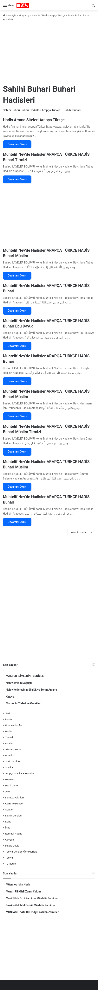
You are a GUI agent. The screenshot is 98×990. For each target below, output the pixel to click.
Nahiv (8, 719)
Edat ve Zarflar (13, 725)
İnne (7, 827)
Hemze (9, 779)
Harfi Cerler (12, 785)
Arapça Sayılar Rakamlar (19, 773)
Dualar (9, 743)
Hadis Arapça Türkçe (54, 15)
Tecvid (9, 737)
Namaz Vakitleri (14, 797)
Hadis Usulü (12, 845)
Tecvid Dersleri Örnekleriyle (21, 851)
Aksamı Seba (13, 749)
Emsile (9, 755)
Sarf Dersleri (12, 761)
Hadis (37, 15)
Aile (7, 791)
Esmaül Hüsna (13, 833)
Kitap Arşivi (25, 15)
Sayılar (9, 767)
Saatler (9, 809)
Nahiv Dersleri (13, 815)
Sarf (7, 713)
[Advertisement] (49, 52)
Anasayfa (9, 15)
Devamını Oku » (17, 144)
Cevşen (9, 839)
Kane (8, 821)
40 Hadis (10, 863)
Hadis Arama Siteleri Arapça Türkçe (34, 119)
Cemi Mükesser (14, 803)
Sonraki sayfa (81, 532)
